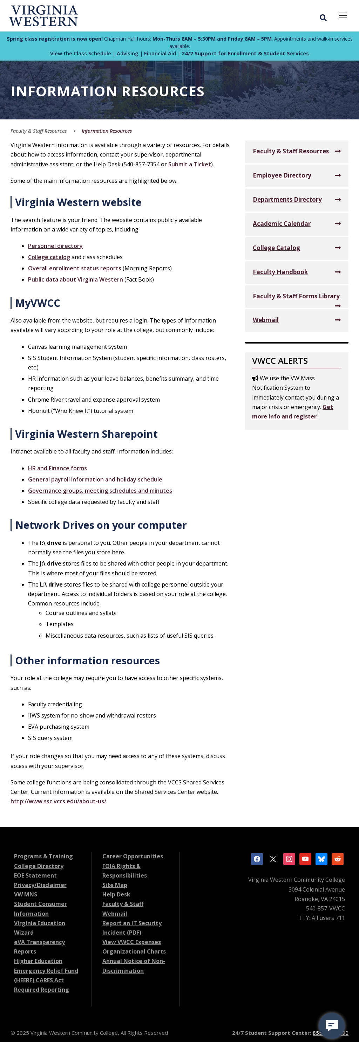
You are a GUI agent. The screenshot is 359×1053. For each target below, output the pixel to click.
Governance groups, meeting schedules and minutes (100, 492)
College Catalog (276, 249)
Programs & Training (43, 857)
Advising (127, 54)
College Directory (38, 867)
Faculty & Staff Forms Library (296, 297)
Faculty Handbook (280, 273)
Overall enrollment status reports (74, 269)
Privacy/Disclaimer (40, 886)
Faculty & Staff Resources (291, 152)
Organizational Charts (134, 953)
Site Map (114, 886)
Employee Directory (282, 177)
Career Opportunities (132, 857)
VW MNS (25, 896)
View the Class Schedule (80, 54)
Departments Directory (287, 201)
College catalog (49, 258)
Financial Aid (160, 54)
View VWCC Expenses (131, 943)
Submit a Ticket (189, 165)
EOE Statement (35, 877)
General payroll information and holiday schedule (95, 481)
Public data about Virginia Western (75, 281)
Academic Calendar (282, 225)
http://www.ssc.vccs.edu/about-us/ (58, 802)
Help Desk (116, 896)
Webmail (266, 321)
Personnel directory (55, 247)
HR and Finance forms (57, 469)
